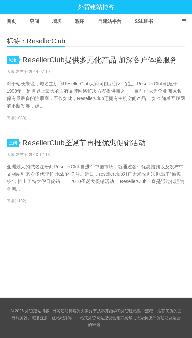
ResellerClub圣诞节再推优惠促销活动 (84, 143)
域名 (57, 21)
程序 (79, 21)
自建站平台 (109, 21)
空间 (34, 21)
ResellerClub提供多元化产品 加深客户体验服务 (99, 60)
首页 (11, 21)
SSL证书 (144, 21)
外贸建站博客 (96, 7)
